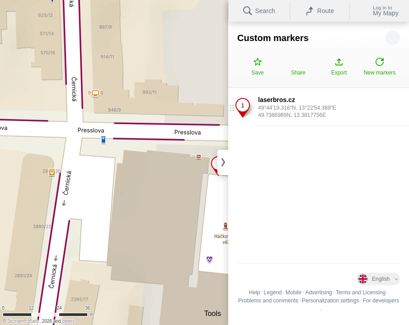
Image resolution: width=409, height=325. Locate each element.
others (68, 321)
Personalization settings (330, 300)
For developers (381, 300)
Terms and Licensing (360, 292)
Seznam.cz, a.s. (23, 321)
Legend (273, 292)
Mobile (293, 292)
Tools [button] (212, 313)
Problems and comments (268, 300)
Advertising (318, 292)
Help (254, 292)
